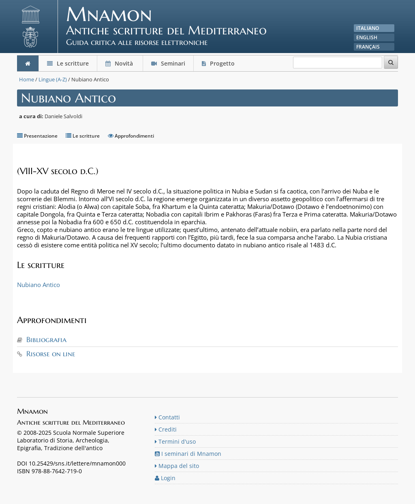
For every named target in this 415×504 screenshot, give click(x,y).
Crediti (166, 429)
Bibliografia (46, 339)
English (366, 37)
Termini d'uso (175, 441)
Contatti (167, 417)
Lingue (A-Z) (53, 79)
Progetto (219, 63)
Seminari (168, 63)
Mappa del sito (177, 466)
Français (368, 46)
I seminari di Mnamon (188, 453)
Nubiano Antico (38, 285)
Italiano (367, 28)
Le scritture (68, 63)
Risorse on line (50, 353)
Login (165, 478)
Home (26, 79)
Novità (120, 63)
